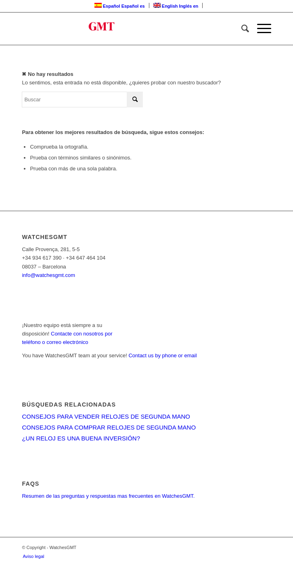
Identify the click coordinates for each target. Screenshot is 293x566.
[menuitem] (241, 29)
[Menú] (260, 29)
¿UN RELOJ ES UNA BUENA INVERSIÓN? (81, 438)
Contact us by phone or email (162, 355)
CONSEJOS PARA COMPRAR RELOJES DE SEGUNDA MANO (109, 427)
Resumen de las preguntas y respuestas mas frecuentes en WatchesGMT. (108, 496)
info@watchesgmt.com (48, 275)
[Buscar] (241, 29)
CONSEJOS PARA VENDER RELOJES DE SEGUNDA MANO (106, 416)
